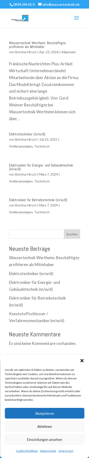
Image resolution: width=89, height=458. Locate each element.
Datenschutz (48, 451)
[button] (82, 360)
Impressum (66, 451)
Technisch (42, 146)
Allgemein (68, 52)
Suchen (72, 234)
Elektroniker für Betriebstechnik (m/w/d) (38, 199)
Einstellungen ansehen (44, 439)
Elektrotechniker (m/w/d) (27, 134)
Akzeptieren (44, 413)
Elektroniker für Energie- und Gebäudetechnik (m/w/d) (41, 167)
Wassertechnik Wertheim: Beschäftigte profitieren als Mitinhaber (37, 44)
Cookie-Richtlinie (27, 451)
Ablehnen (44, 426)
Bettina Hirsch (26, 52)
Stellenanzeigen (21, 146)
